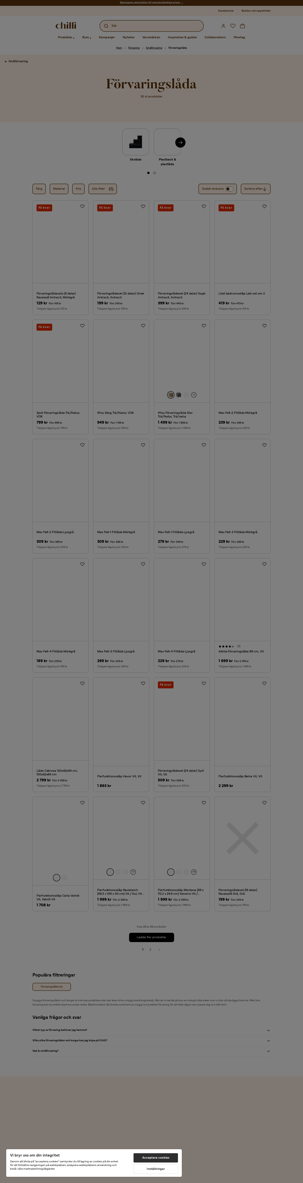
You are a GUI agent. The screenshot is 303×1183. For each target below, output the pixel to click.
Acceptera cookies (156, 1158)
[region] (94, 1163)
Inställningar (156, 1169)
